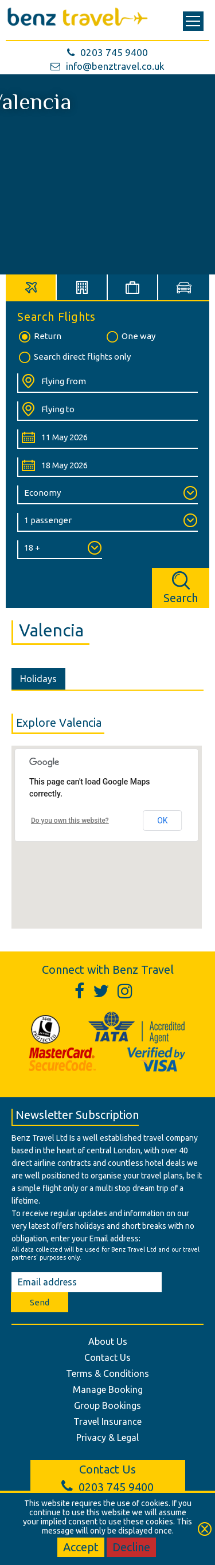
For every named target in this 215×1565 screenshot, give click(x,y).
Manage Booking (108, 1389)
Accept (81, 1547)
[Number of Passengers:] (107, 522)
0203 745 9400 (107, 52)
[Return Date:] (107, 467)
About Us (107, 1341)
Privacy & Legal (107, 1437)
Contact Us (107, 1357)
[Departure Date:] (107, 439)
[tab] (31, 287)
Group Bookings (107, 1405)
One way (130, 336)
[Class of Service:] (107, 494)
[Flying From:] (107, 383)
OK (162, 820)
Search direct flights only (74, 357)
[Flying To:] (107, 411)
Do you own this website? (70, 821)
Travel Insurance (107, 1421)
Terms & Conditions (107, 1373)
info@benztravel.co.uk (107, 66)
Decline (131, 1547)
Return (39, 336)
